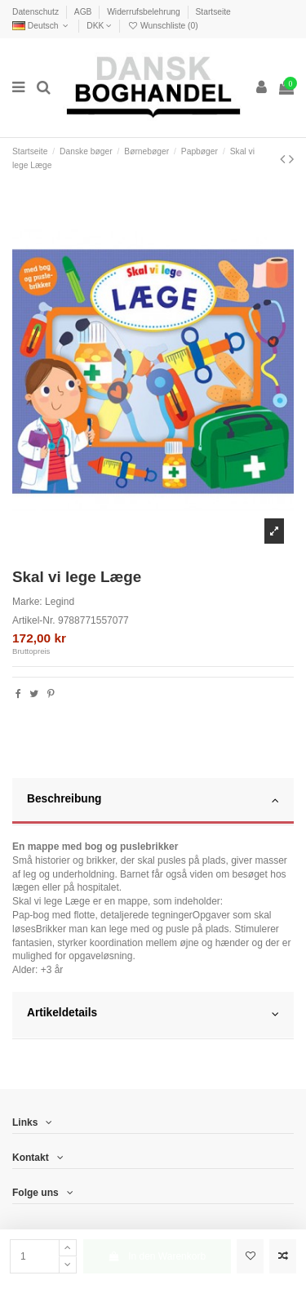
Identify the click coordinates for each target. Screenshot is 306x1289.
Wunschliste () (162, 25)
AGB (84, 11)
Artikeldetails (153, 1014)
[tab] (153, 801)
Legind (59, 601)
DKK (99, 25)
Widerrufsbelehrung (144, 11)
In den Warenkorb (157, 1256)
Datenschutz (36, 11)
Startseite (212, 11)
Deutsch (42, 25)
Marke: (27, 601)
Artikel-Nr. (33, 620)
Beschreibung (153, 800)
